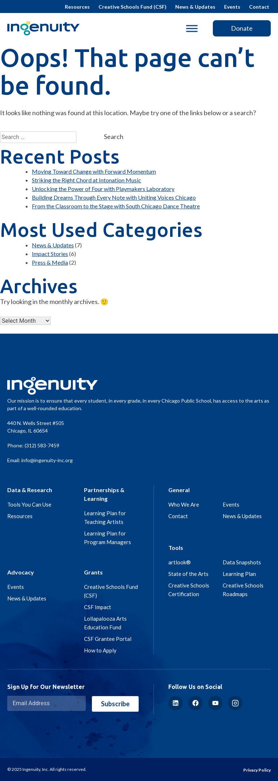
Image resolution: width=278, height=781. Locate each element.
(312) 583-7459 (42, 445)
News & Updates (195, 7)
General (179, 489)
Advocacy (20, 572)
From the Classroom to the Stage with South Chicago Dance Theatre (116, 206)
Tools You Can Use (29, 504)
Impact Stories (50, 253)
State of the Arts (188, 573)
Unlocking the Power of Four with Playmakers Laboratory (103, 188)
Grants (93, 572)
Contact (259, 7)
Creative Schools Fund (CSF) (132, 7)
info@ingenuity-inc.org (47, 460)
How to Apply (100, 650)
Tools (175, 547)
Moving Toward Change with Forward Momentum (94, 171)
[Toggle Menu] (192, 28)
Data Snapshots (242, 562)
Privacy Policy (257, 770)
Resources (77, 7)
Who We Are (183, 504)
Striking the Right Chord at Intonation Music (86, 180)
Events (232, 7)
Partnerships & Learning (104, 494)
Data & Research (29, 489)
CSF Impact (97, 607)
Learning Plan (239, 573)
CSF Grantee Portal (107, 638)
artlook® (179, 562)
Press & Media (50, 262)
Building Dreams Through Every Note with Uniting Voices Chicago (114, 197)
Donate (242, 28)
